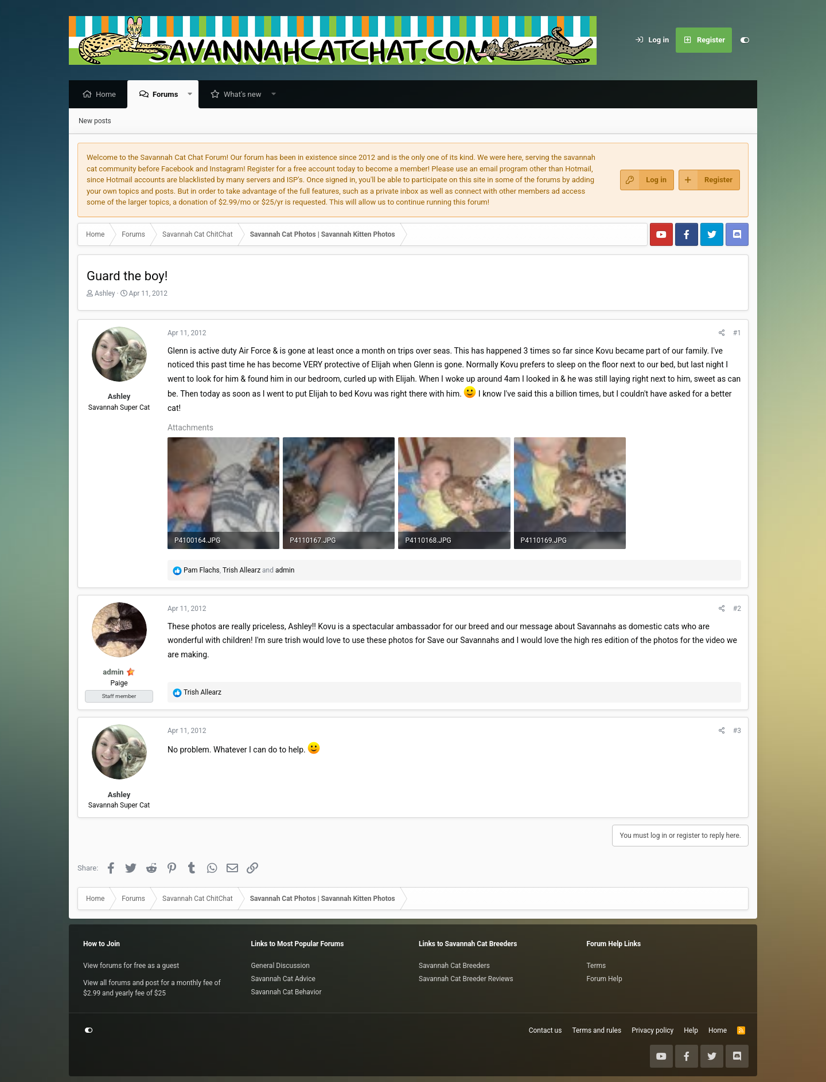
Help (691, 1030)
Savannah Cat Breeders (454, 966)
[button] (193, 95)
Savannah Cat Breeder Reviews (466, 979)
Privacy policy (652, 1030)
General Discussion (280, 966)
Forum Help (604, 979)
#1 (737, 334)
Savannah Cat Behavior (286, 992)
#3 (737, 731)
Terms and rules (596, 1030)
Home (109, 95)
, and (239, 571)
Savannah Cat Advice (283, 979)
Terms (596, 966)
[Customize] (744, 40)
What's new (245, 95)
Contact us (545, 1030)
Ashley (105, 294)
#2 (737, 609)
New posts (95, 121)
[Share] (722, 333)
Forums (168, 95)
